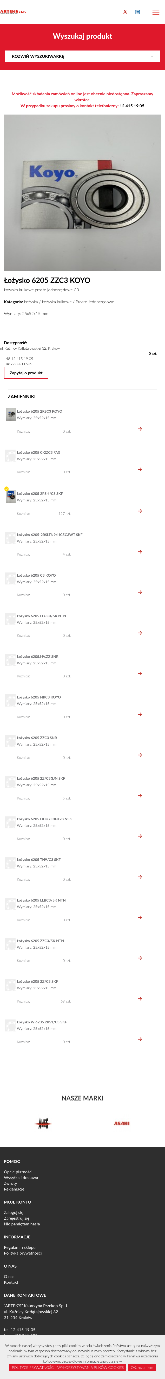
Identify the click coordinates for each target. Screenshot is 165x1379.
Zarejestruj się (16, 1218)
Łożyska (31, 301)
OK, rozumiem (142, 1367)
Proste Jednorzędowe (95, 301)
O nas (9, 1276)
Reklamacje (14, 1188)
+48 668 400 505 (18, 364)
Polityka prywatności (23, 1252)
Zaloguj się (13, 1212)
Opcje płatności (18, 1171)
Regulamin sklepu (20, 1247)
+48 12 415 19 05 (18, 358)
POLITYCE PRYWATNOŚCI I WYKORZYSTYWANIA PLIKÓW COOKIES (68, 1367)
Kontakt (11, 1282)
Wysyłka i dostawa (21, 1177)
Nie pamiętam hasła (22, 1223)
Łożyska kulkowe (56, 301)
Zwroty (10, 1183)
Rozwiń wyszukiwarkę (82, 56)
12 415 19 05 (132, 105)
